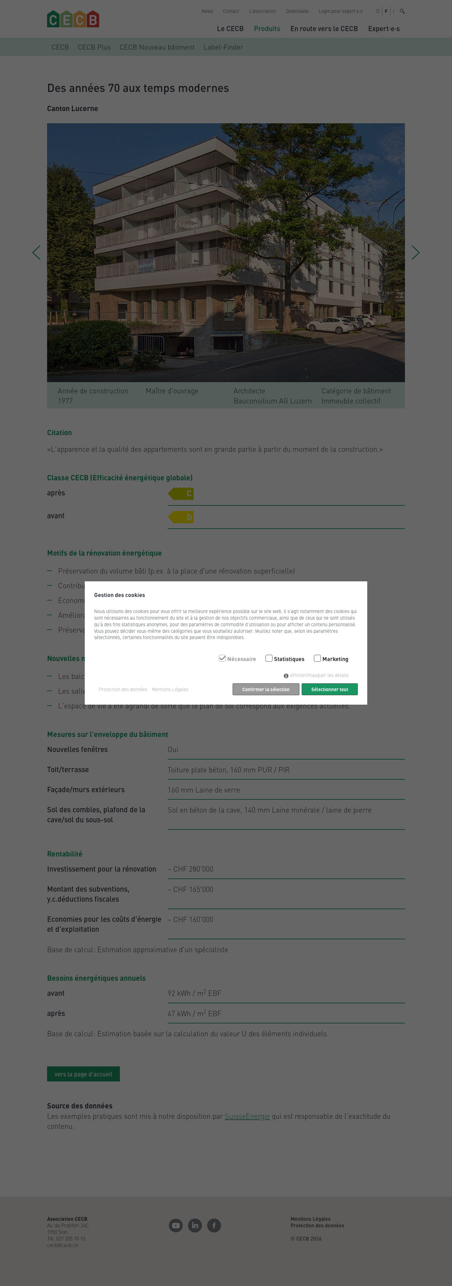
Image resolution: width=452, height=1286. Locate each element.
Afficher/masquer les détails (319, 675)
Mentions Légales (170, 689)
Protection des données (123, 689)
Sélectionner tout (329, 689)
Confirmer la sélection (266, 689)
